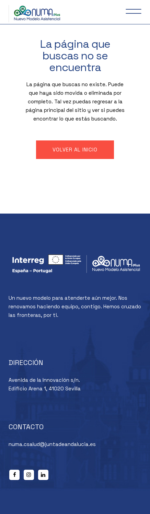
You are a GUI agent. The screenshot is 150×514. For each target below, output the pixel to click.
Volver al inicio (75, 149)
